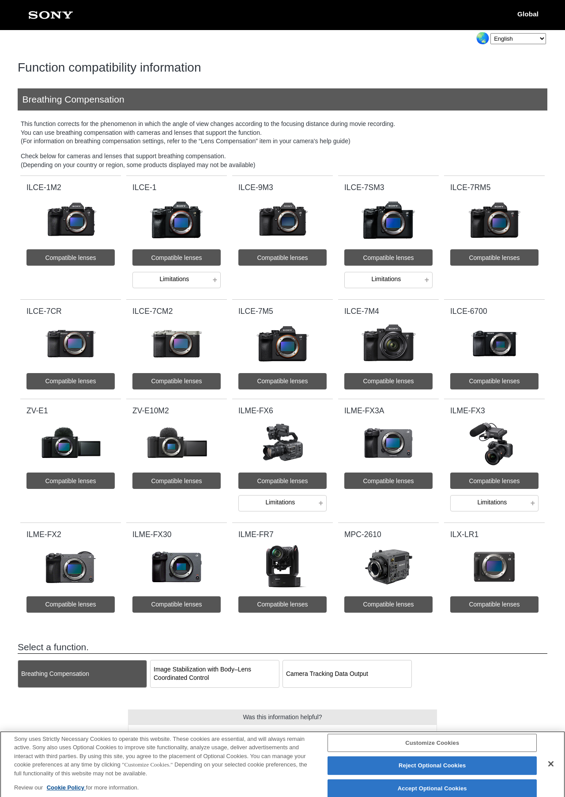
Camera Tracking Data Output (327, 673)
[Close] (551, 768)
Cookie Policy (66, 792)
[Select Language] (518, 38)
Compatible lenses (70, 257)
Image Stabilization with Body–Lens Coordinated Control (202, 674)
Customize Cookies (432, 747)
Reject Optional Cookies (432, 770)
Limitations (174, 278)
